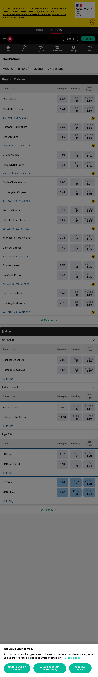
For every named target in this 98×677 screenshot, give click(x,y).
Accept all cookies (80, 668)
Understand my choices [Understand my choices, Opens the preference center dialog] (17, 668)
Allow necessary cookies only (49, 668)
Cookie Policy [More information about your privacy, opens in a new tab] (72, 657)
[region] (49, 660)
